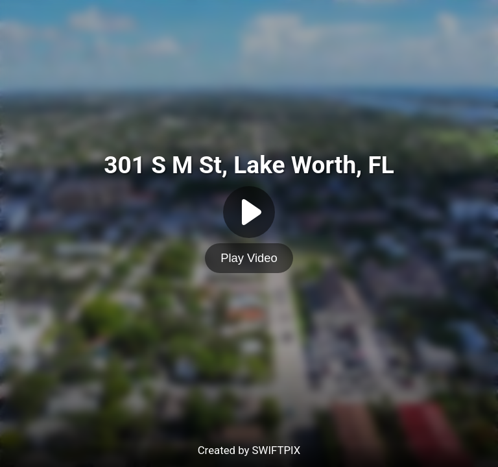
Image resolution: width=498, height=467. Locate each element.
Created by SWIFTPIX (249, 450)
